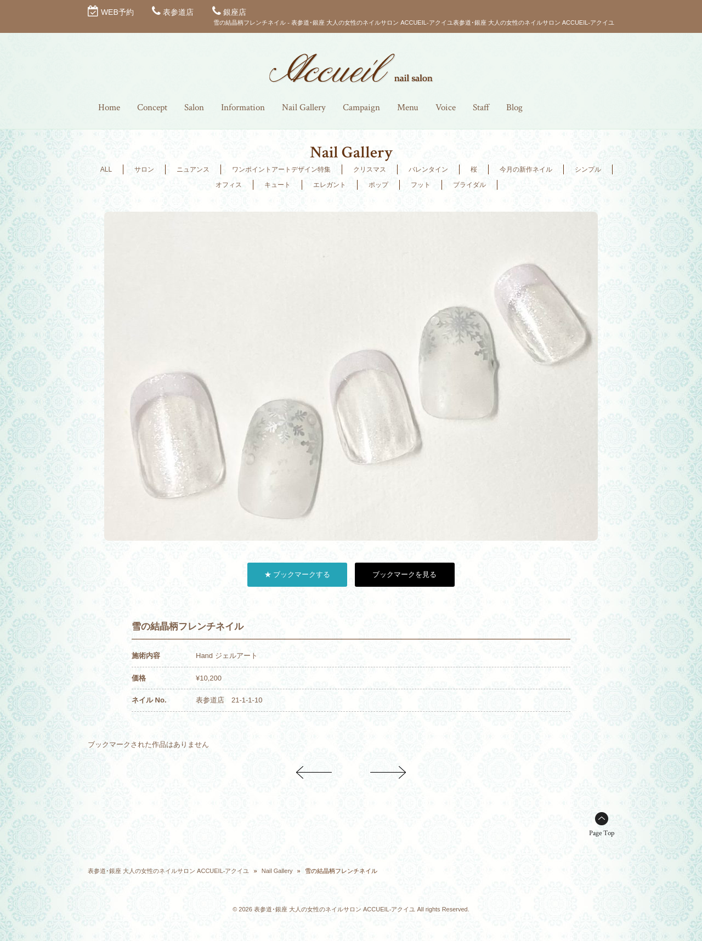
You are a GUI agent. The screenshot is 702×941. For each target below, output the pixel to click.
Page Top (601, 833)
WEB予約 (117, 12)
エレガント (329, 185)
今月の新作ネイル (526, 169)
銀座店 (234, 12)
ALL (106, 169)
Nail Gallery (277, 871)
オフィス (229, 185)
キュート (277, 185)
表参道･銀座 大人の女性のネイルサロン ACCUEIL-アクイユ (168, 871)
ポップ (378, 185)
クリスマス (369, 169)
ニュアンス (193, 169)
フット (421, 185)
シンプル (588, 169)
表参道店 (178, 12)
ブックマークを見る (404, 574)
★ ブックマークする (297, 574)
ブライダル (469, 185)
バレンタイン (428, 169)
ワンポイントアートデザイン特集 (281, 169)
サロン (144, 169)
